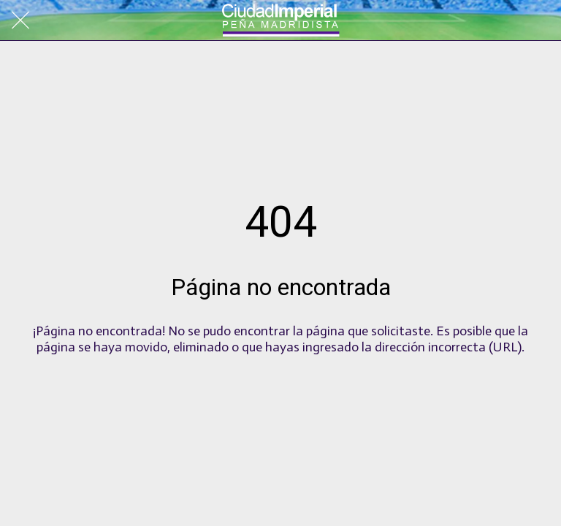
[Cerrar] (20, 20)
